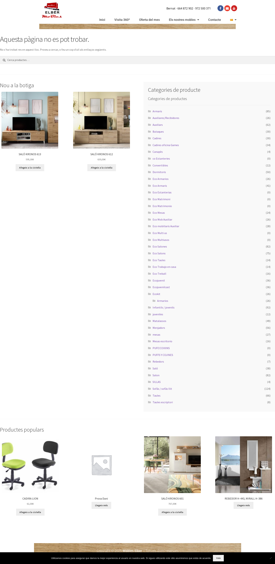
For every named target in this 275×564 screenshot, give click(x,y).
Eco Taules (159, 260)
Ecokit (156, 294)
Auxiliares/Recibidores (166, 118)
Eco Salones (160, 246)
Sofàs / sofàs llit (162, 388)
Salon (156, 375)
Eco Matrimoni (161, 199)
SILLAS (157, 382)
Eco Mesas (159, 212)
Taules (156, 395)
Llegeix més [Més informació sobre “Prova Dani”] (101, 505)
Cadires (157, 138)
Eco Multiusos (161, 240)
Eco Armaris (160, 185)
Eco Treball (159, 273)
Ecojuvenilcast (161, 287)
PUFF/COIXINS (161, 348)
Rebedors (158, 361)
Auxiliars (158, 124)
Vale (218, 558)
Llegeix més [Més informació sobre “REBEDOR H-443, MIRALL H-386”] (243, 505)
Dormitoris (159, 172)
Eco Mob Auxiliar (162, 219)
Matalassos (159, 321)
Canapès (158, 151)
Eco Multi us (160, 233)
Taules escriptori (163, 402)
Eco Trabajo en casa (164, 267)
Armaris (157, 111)
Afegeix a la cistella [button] (30, 167)
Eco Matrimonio (162, 206)
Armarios (162, 300)
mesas (156, 334)
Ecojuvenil (159, 280)
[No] (270, 558)
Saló (155, 368)
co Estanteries (161, 158)
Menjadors (159, 327)
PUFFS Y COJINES (163, 355)
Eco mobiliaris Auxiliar (166, 226)
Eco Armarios (161, 179)
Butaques (158, 131)
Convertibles (160, 165)
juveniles (158, 314)
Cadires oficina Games (166, 145)
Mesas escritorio (162, 341)
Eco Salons (159, 253)
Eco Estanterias (162, 192)
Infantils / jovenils (164, 307)
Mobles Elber (132, 551)
